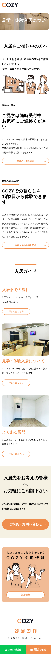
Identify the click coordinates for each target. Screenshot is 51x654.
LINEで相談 (13, 649)
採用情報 (25, 595)
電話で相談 (38, 649)
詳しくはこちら (16, 311)
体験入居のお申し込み (25, 245)
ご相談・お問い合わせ (25, 524)
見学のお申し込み (25, 161)
